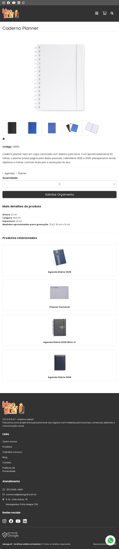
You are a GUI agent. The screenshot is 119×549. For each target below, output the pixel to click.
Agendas (10, 173)
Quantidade (10, 178)
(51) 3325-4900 (15, 489)
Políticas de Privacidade (8, 469)
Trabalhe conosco (12, 452)
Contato (6, 462)
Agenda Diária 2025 (59, 272)
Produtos (7, 446)
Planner (22, 173)
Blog (4, 457)
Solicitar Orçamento (59, 195)
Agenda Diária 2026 (59, 377)
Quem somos (9, 441)
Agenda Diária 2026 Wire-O (59, 342)
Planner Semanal (59, 307)
